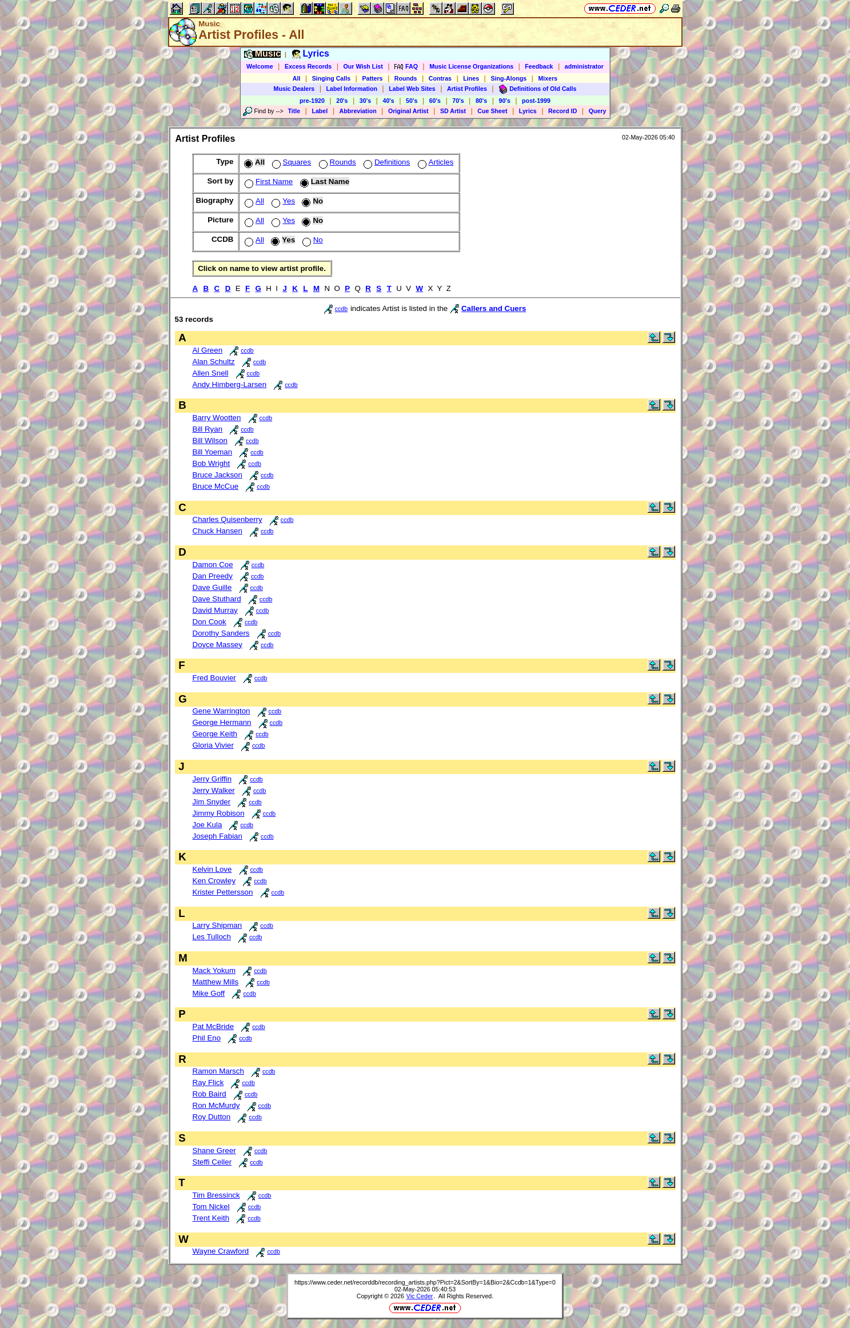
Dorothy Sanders (221, 633)
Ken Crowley (214, 880)
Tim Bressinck (216, 1195)
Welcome (259, 66)
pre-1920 (312, 100)
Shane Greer (214, 1150)
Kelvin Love (212, 869)
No (311, 240)
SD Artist (453, 110)
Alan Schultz (214, 361)
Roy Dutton (212, 1116)
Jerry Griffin (212, 779)
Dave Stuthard (217, 599)
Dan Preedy (213, 576)
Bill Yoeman (213, 452)
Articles (435, 162)
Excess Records (308, 66)
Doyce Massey (217, 644)
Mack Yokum (214, 970)
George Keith (215, 733)
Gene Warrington (221, 711)
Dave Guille (212, 587)
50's (411, 100)
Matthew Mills (216, 982)
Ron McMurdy (216, 1105)
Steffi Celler (212, 1162)
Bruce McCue (216, 486)
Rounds (405, 78)
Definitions (385, 162)
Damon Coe (213, 564)
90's (504, 100)
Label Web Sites (412, 88)
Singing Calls (331, 78)
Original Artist (408, 110)
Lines (471, 78)
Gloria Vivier (213, 745)
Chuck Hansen (217, 531)
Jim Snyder (212, 801)
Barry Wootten (217, 417)
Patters (372, 78)
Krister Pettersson (223, 892)
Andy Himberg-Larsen (230, 384)
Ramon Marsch (218, 1071)
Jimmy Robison (219, 813)
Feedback (539, 66)
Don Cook (209, 621)
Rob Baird (209, 1094)
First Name (267, 181)
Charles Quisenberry (227, 519)
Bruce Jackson (217, 474)
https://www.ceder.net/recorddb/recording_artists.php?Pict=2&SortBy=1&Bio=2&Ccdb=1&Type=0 (425, 1282)
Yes (282, 201)
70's (458, 100)
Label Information (351, 88)
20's (342, 100)
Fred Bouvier (214, 677)
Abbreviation (358, 110)
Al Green (208, 350)
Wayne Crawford (221, 1251)
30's (365, 100)
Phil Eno (207, 1038)
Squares (291, 162)
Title (294, 110)
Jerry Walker (214, 790)
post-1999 (536, 100)
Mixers (547, 78)
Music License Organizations (471, 66)
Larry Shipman (217, 925)
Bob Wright (211, 463)
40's (388, 100)
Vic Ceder (419, 1296)
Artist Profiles (467, 88)
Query (597, 110)
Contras (440, 78)
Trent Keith (211, 1218)
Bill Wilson (210, 440)
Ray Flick (208, 1082)
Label (320, 110)
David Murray (215, 610)
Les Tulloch (212, 936)
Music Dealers (294, 88)
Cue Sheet (492, 110)
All (297, 78)
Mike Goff (209, 993)
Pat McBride (213, 1026)
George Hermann (222, 722)
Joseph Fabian (217, 836)
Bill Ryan (208, 429)
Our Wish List (363, 66)
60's (435, 100)
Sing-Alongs (508, 78)
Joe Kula (207, 824)
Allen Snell (211, 373)
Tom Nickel (211, 1206)
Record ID (562, 110)
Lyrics (528, 110)
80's (481, 100)
